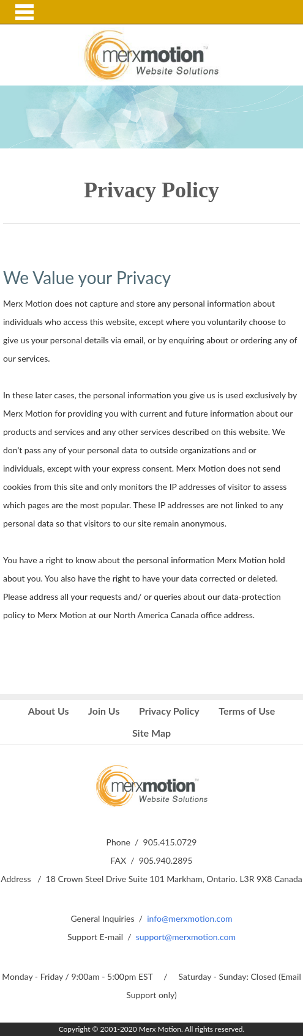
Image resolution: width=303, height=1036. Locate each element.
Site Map (151, 733)
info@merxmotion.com (189, 918)
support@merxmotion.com (186, 937)
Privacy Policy (169, 711)
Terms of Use (247, 711)
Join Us (103, 711)
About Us (48, 711)
